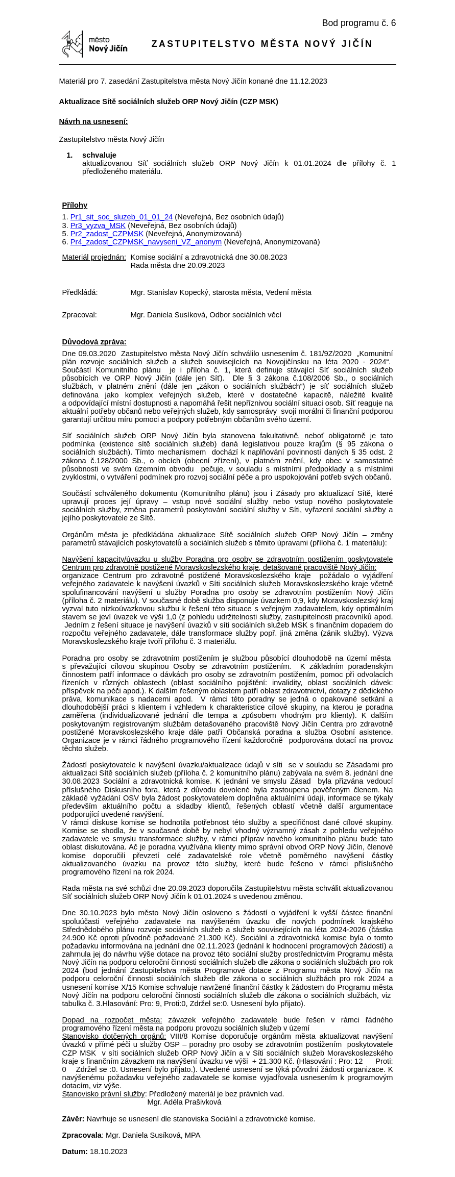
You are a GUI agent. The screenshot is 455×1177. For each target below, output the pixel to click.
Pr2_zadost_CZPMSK (106, 234)
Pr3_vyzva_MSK (98, 225)
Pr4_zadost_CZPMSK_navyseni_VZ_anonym (146, 242)
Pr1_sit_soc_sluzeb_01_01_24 (121, 217)
